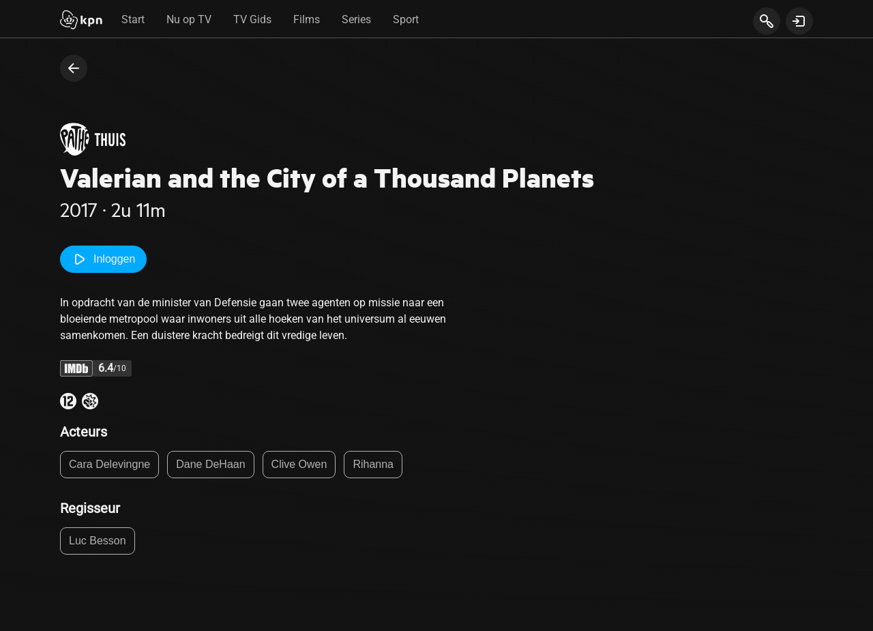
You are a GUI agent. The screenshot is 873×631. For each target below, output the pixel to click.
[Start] (81, 21)
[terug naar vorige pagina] (73, 68)
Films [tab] (306, 19)
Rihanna (373, 464)
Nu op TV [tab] (188, 19)
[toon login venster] (799, 21)
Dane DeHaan (210, 464)
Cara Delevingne (109, 464)
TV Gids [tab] (252, 19)
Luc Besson (97, 540)
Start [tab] (133, 19)
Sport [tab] (406, 19)
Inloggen (103, 259)
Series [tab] (356, 19)
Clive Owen (299, 464)
